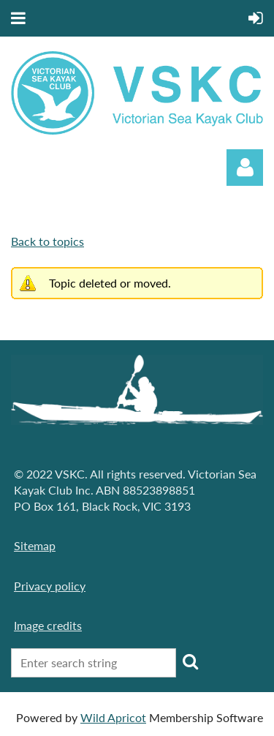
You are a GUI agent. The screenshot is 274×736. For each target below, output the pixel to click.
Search (190, 661)
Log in (245, 167)
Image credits (48, 625)
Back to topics (47, 241)
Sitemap (35, 545)
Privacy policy (49, 586)
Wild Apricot (113, 717)
